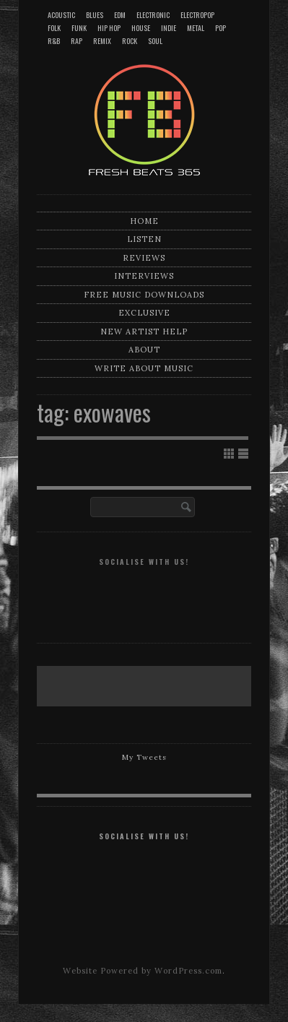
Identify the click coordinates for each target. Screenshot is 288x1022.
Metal (195, 27)
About (144, 350)
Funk (79, 27)
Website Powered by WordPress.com (142, 971)
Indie (168, 27)
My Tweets (144, 757)
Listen (144, 239)
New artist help (144, 331)
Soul (155, 40)
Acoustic (61, 14)
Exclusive (144, 313)
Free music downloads (144, 295)
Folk (54, 27)
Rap (76, 40)
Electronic (153, 14)
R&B (54, 40)
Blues (94, 14)
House (140, 27)
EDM (120, 14)
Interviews (144, 276)
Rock (129, 40)
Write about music (144, 368)
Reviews (144, 258)
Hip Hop (109, 27)
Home (144, 221)
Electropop (197, 14)
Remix (102, 40)
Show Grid (229, 454)
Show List (243, 454)
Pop (220, 27)
